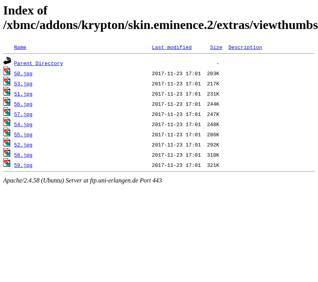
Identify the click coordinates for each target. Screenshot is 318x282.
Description (245, 47)
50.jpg (23, 73)
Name (20, 47)
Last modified (172, 47)
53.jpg (23, 83)
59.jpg (23, 164)
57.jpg (23, 114)
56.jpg (23, 103)
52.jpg (23, 144)
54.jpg (23, 124)
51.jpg (23, 93)
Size (216, 47)
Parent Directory (38, 63)
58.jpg (23, 154)
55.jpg (23, 134)
